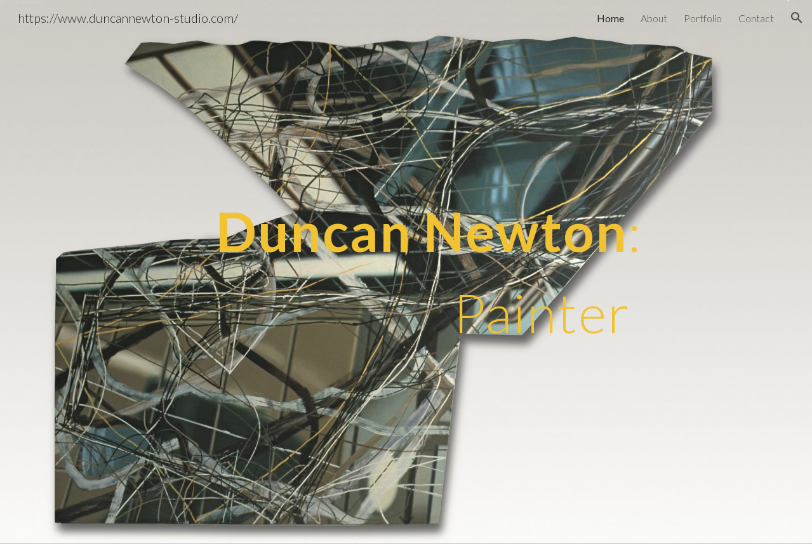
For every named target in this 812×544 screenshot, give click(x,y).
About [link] (654, 18)
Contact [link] (756, 18)
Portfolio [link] (703, 18)
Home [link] (610, 18)
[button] (797, 18)
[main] (343, 272)
